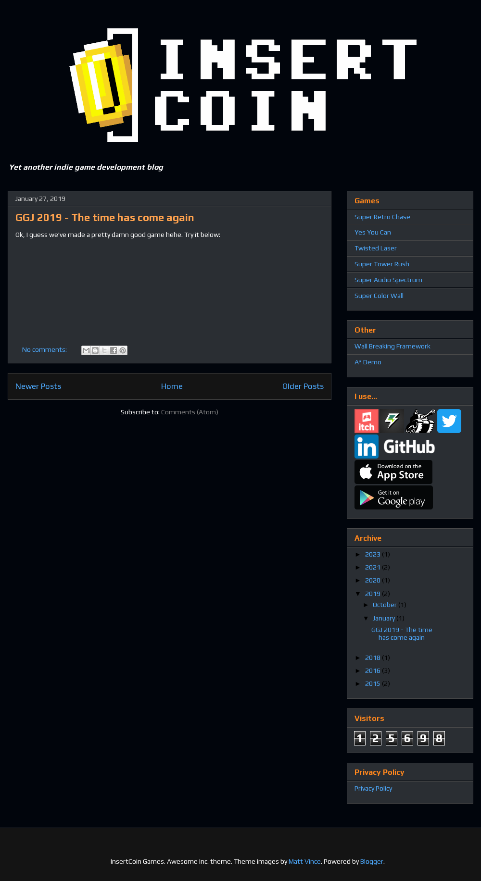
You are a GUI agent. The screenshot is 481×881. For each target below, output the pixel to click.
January (384, 618)
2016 (373, 670)
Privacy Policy (373, 788)
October (385, 604)
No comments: (45, 349)
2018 (373, 657)
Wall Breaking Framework (392, 346)
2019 (373, 593)
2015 (373, 683)
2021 (373, 567)
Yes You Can (372, 232)
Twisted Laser (375, 248)
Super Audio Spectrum (388, 280)
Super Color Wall (379, 295)
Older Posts (303, 386)
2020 (373, 580)
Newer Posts (38, 386)
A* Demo (367, 362)
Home (172, 386)
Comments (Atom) (189, 412)
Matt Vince (305, 861)
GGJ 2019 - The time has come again (104, 217)
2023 (373, 554)
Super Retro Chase (382, 217)
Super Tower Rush (381, 264)
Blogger (371, 861)
